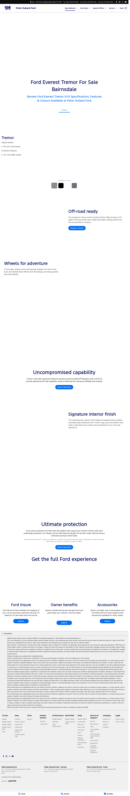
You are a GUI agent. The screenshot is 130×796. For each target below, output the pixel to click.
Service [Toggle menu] (113, 8)
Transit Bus (18, 727)
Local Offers (82, 722)
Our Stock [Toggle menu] (85, 8)
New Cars (81, 724)
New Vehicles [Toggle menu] (71, 8)
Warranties (94, 743)
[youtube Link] (125, 2)
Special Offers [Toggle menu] (99, 8)
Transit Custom (20, 722)
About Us (106, 722)
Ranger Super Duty (6, 728)
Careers (105, 724)
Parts (92, 727)
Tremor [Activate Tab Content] (64, 110)
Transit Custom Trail (20, 735)
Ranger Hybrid (6, 724)
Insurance (81, 747)
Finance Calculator (81, 739)
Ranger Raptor (7, 722)
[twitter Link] (122, 2)
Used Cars (81, 730)
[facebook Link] (116, 2)
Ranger (4, 719)
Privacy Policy (119, 719)
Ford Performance (56, 725)
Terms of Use (119, 722)
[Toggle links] (9, 781)
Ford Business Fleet (82, 743)
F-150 (4, 732)
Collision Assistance (93, 751)
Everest (29, 719)
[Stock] (21, 794)
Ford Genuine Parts (94, 730)
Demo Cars (81, 727)
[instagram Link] (119, 2)
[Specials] (108, 794)
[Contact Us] (46, 2)
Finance (80, 735)
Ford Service (94, 724)
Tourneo (17, 719)
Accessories (94, 740)
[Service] (65, 794)
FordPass (106, 727)
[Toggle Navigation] (123, 8)
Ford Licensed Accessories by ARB (95, 736)
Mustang (55, 722)
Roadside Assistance (93, 747)
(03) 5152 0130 (95, 771)
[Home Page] (8, 8)
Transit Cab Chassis (18, 731)
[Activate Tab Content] (54, 186)
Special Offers (82, 719)
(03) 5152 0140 (53, 771)
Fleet (79, 733)
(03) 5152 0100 (10, 771)
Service (92, 721)
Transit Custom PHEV (70, 723)
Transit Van (18, 724)
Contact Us (106, 719)
